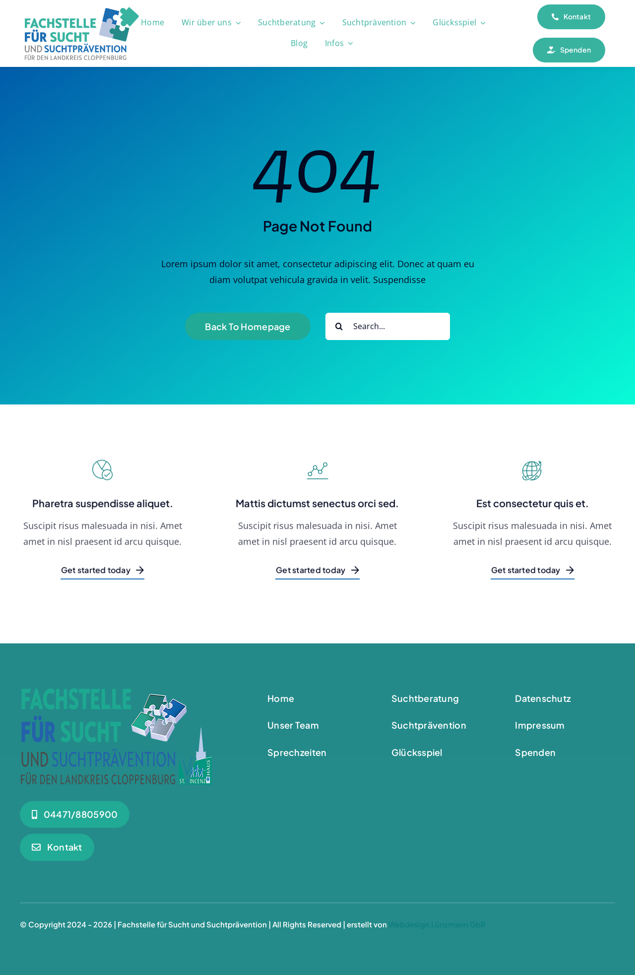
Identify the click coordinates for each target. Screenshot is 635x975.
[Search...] (387, 326)
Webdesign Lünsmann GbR (437, 924)
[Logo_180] (82, 11)
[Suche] (339, 326)
